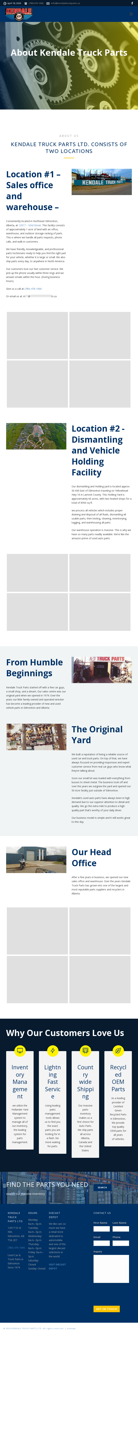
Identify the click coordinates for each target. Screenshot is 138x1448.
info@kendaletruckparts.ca (65, 3)
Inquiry (98, 1251)
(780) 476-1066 (36, 3)
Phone (116, 1237)
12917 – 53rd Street (30, 225)
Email (98, 1237)
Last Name (119, 1222)
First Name (100, 1222)
